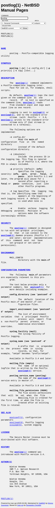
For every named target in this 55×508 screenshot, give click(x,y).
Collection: (6, 25)
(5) (37, 287)
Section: (5, 20)
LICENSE (5, 432)
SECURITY (6, 223)
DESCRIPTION (8, 78)
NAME (3, 48)
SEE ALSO (6, 412)
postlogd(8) (16, 422)
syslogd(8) (16, 425)
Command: (5, 15)
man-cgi (20, 505)
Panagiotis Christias (33, 505)
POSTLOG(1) (7, 498)
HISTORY (5, 447)
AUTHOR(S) (6, 462)
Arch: (38, 20)
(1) (22, 83)
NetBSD (42, 503)
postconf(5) (16, 417)
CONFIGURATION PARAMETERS (15, 270)
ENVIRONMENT (8, 252)
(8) (39, 112)
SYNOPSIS (6, 63)
